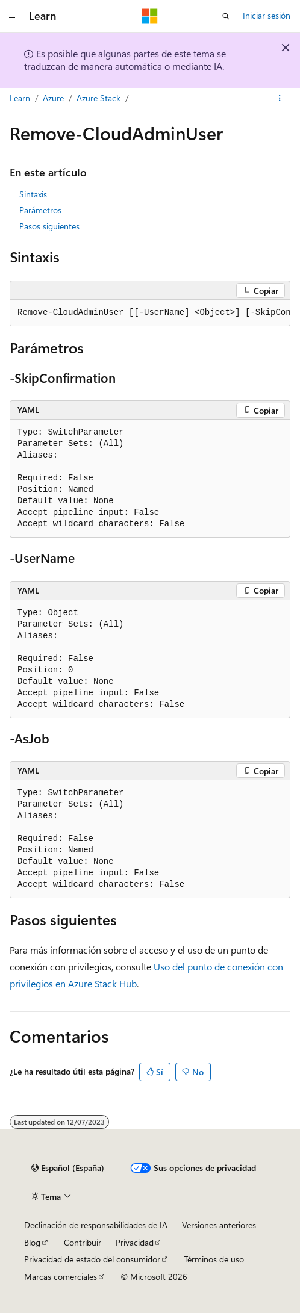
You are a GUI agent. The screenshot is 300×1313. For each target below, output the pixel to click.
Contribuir (82, 1242)
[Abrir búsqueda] (226, 16)
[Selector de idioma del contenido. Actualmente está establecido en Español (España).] (67, 1168)
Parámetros (40, 210)
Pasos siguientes (49, 226)
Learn (20, 98)
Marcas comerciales (60, 1276)
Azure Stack (98, 98)
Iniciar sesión (266, 15)
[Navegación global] (12, 16)
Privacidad (135, 1242)
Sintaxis (33, 194)
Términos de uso (214, 1259)
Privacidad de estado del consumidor (92, 1259)
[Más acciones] (279, 98)
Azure (53, 98)
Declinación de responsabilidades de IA (95, 1225)
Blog (32, 1242)
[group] (150, 313)
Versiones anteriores (219, 1225)
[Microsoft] (150, 16)
